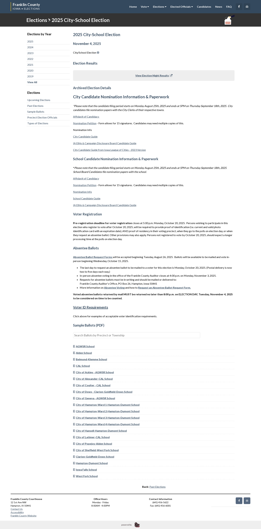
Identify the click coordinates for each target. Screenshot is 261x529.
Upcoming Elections (38, 99)
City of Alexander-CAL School (93, 378)
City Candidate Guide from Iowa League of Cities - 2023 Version (109, 149)
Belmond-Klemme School (90, 359)
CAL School (81, 365)
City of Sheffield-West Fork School (96, 450)
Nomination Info (82, 191)
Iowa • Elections (26, 8)
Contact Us (17, 509)
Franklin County (26, 4)
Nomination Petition (84, 123)
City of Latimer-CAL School (91, 437)
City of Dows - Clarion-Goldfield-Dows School (102, 391)
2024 (30, 47)
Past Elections (35, 105)
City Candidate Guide (85, 136)
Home (133, 6)
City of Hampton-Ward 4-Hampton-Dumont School (106, 424)
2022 (30, 58)
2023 (30, 53)
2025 (30, 41)
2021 (30, 64)
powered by (126, 525)
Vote (145, 6)
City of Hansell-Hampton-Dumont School (100, 430)
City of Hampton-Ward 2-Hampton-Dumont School (106, 411)
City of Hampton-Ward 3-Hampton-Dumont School (106, 417)
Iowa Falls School (85, 469)
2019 (30, 76)
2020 (30, 70)
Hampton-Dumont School (90, 463)
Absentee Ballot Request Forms (92, 257)
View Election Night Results (153, 75)
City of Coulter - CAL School (91, 385)
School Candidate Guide (86, 198)
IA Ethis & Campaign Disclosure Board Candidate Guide (104, 143)
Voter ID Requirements (90, 307)
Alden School (82, 352)
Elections (159, 6)
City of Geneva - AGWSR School (94, 398)
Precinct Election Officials (42, 117)
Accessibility (17, 512)
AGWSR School (84, 346)
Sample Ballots (35, 111)
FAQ (229, 6)
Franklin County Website (23, 515)
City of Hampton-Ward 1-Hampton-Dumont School (106, 404)
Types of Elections (37, 123)
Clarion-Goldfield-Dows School (93, 456)
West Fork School (85, 476)
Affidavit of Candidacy (86, 116)
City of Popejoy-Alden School (92, 443)
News (218, 6)
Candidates (204, 6)
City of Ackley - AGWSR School (93, 372)
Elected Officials (181, 6)
